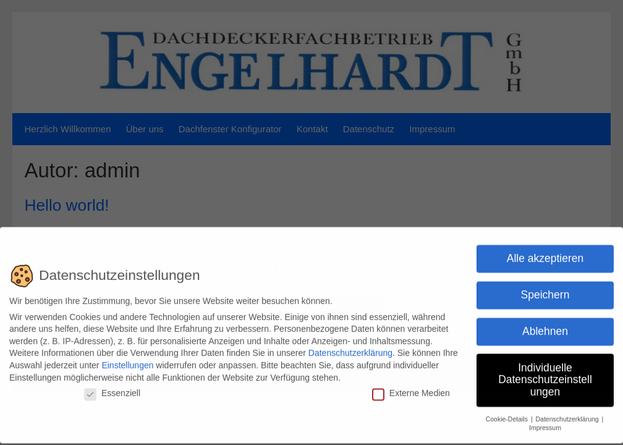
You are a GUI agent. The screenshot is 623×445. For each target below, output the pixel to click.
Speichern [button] (545, 291)
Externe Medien (411, 390)
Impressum (545, 424)
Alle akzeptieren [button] (545, 254)
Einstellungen (127, 362)
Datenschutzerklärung (350, 350)
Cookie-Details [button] (508, 415)
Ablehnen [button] (545, 327)
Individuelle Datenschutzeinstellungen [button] (545, 376)
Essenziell (112, 390)
